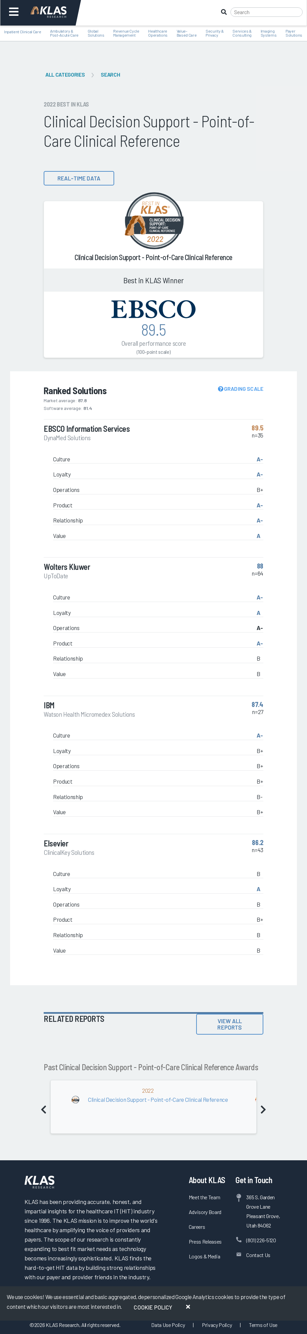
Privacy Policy (217, 1325)
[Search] (266, 12)
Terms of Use (263, 1325)
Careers (197, 1226)
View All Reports (229, 1024)
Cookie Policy (153, 1307)
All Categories (65, 74)
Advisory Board (205, 1212)
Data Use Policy (168, 1325)
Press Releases (205, 1241)
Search (110, 74)
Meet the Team (204, 1197)
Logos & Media (204, 1256)
